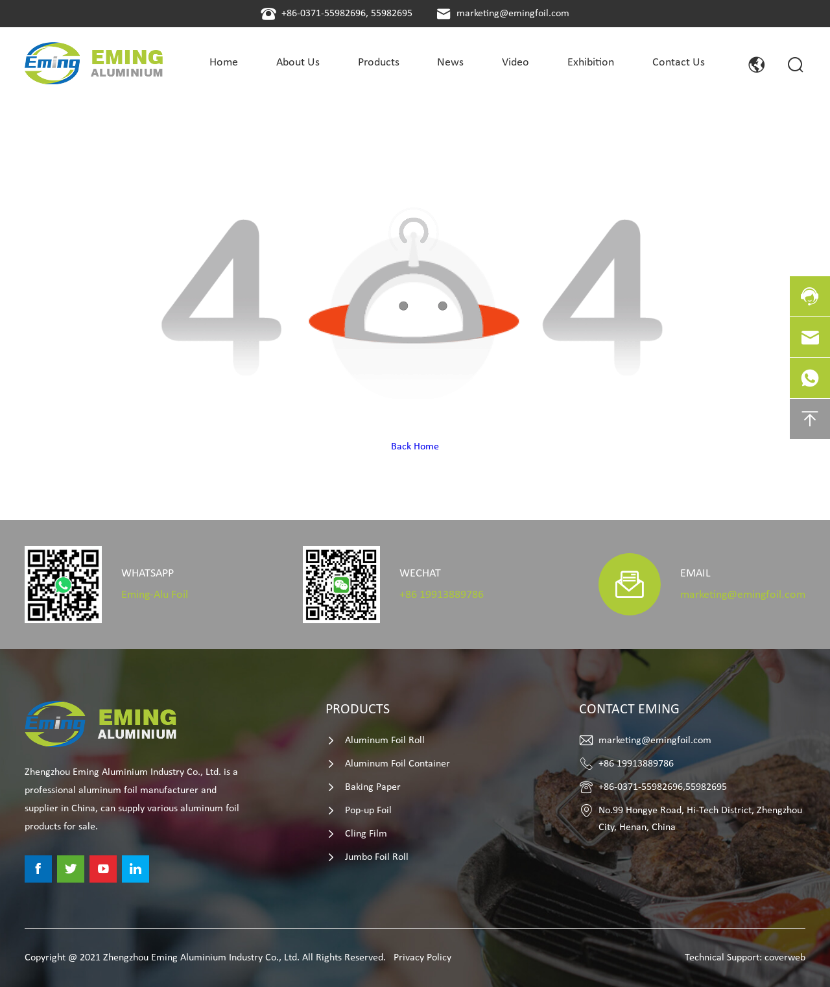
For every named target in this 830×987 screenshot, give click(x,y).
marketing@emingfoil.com (512, 13)
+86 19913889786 (441, 595)
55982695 (391, 13)
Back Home (415, 447)
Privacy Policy (422, 958)
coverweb (785, 958)
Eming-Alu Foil (154, 595)
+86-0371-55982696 (323, 13)
